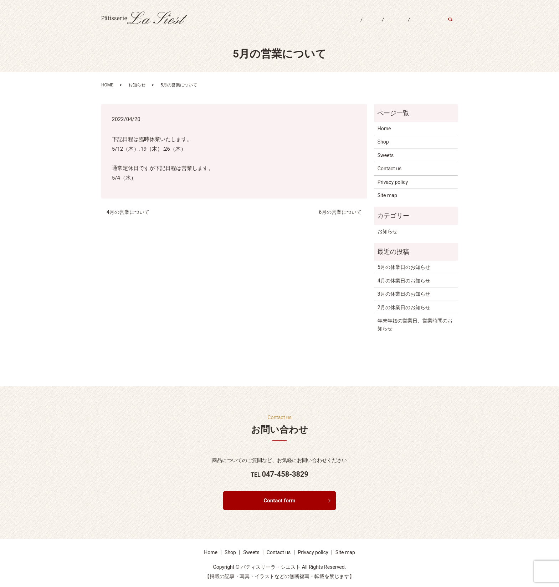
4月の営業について (128, 212)
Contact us (423, 24)
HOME (107, 84)
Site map (387, 195)
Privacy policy (393, 182)
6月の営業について (340, 212)
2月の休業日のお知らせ (404, 307)
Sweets (388, 24)
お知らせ (136, 84)
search (454, 24)
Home (332, 24)
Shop (359, 24)
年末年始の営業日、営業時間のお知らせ (415, 324)
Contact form (280, 501)
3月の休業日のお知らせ (404, 294)
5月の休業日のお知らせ (404, 267)
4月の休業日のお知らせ (404, 281)
